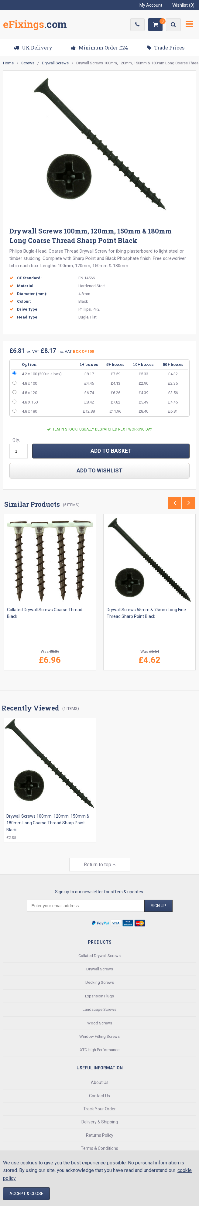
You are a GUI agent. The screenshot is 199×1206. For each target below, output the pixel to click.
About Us (99, 1082)
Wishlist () (183, 5)
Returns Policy (99, 1135)
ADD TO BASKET (111, 451)
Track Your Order (99, 1108)
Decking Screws (99, 982)
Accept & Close (26, 1193)
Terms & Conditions (99, 1148)
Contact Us (99, 1095)
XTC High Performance (99, 1050)
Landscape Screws (99, 1009)
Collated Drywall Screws (99, 955)
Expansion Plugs (99, 995)
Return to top (99, 864)
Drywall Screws (99, 968)
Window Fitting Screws (99, 1036)
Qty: (16, 440)
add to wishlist (99, 470)
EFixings (35, 25)
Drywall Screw (93, 251)
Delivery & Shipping (99, 1121)
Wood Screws (99, 1022)
